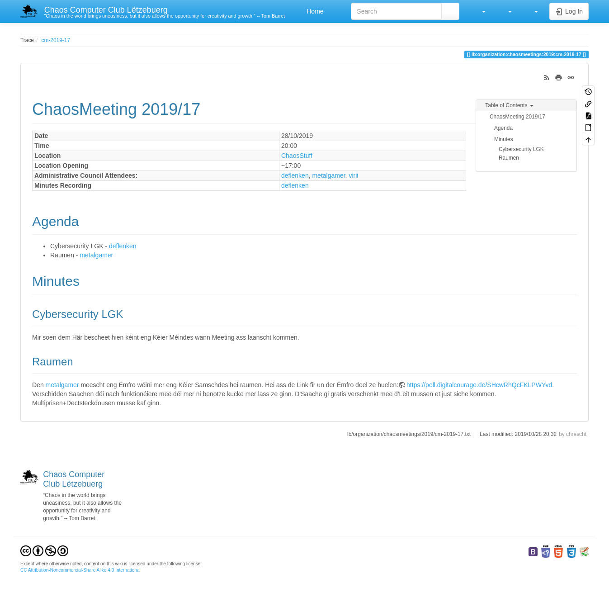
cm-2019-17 (56, 40)
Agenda (503, 128)
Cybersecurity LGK (521, 149)
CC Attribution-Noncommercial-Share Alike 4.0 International (80, 570)
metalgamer (328, 175)
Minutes (503, 139)
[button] (479, 11)
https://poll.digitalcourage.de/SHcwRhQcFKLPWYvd (479, 384)
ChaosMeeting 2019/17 (517, 117)
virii (353, 175)
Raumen (509, 158)
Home (314, 11)
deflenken (295, 175)
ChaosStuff (296, 155)
